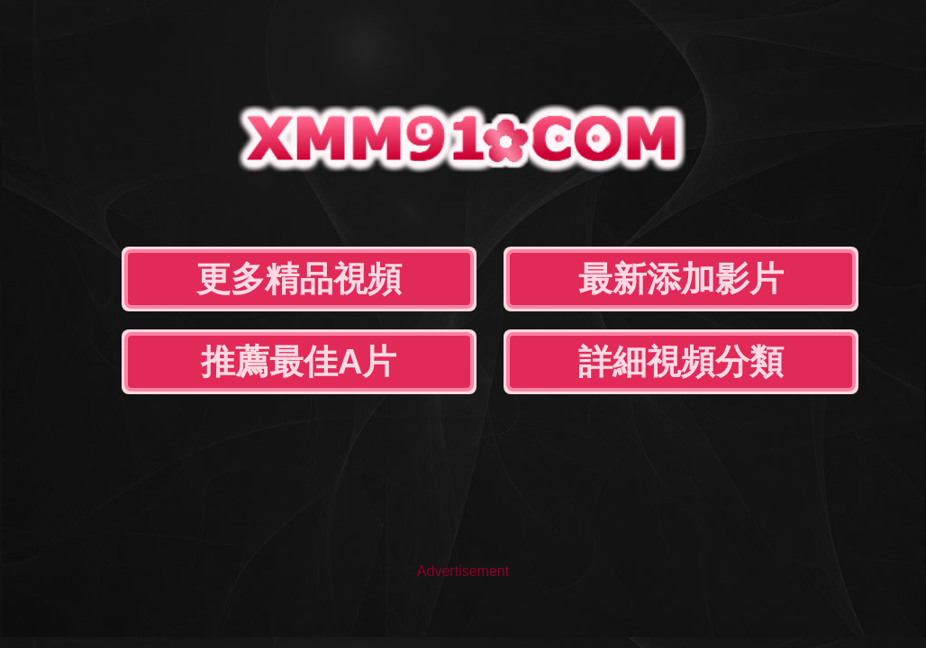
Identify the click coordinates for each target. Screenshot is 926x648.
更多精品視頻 (299, 279)
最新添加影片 (681, 279)
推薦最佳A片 (298, 362)
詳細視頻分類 (681, 362)
